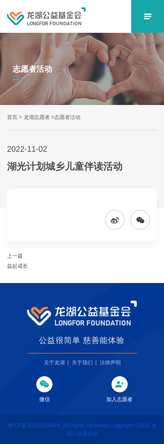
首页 (12, 117)
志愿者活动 (67, 117)
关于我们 (82, 362)
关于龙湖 (54, 362)
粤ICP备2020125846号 (35, 426)
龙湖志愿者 (37, 117)
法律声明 (110, 362)
